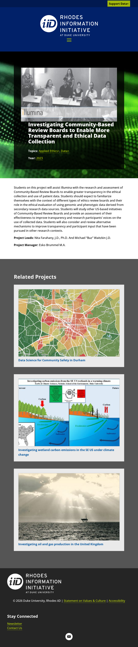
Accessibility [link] (117, 601)
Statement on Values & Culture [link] (85, 601)
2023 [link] (39, 158)
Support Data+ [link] (119, 3)
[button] (69, 40)
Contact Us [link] (14, 628)
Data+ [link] (65, 151)
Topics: (33, 151)
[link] (69, 25)
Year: (32, 158)
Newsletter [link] (14, 624)
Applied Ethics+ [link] (49, 151)
